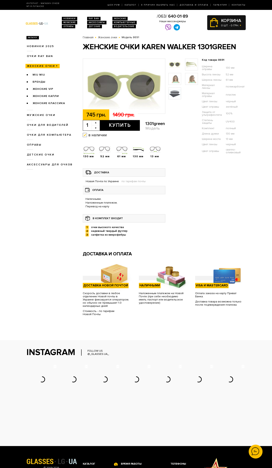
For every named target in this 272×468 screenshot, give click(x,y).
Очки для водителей (48, 125)
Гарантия (220, 5)
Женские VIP (43, 89)
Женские (120, 18)
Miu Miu (39, 74)
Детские (94, 26)
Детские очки (41, 154)
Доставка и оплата (194, 5)
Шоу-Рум (113, 5)
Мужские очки (41, 115)
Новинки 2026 (92, 429)
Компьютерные (124, 22)
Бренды (39, 81)
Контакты (239, 5)
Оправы (68, 26)
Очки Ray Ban (92, 433)
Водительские (124, 26)
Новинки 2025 (40, 46)
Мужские (69, 22)
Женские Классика (49, 103)
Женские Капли (46, 96)
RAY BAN (94, 18)
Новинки (69, 18)
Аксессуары (97, 22)
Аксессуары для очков (50, 164)
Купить (120, 125)
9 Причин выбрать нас (158, 5)
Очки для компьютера (49, 134)
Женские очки (41, 66)
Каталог (130, 5)
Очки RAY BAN (40, 56)
